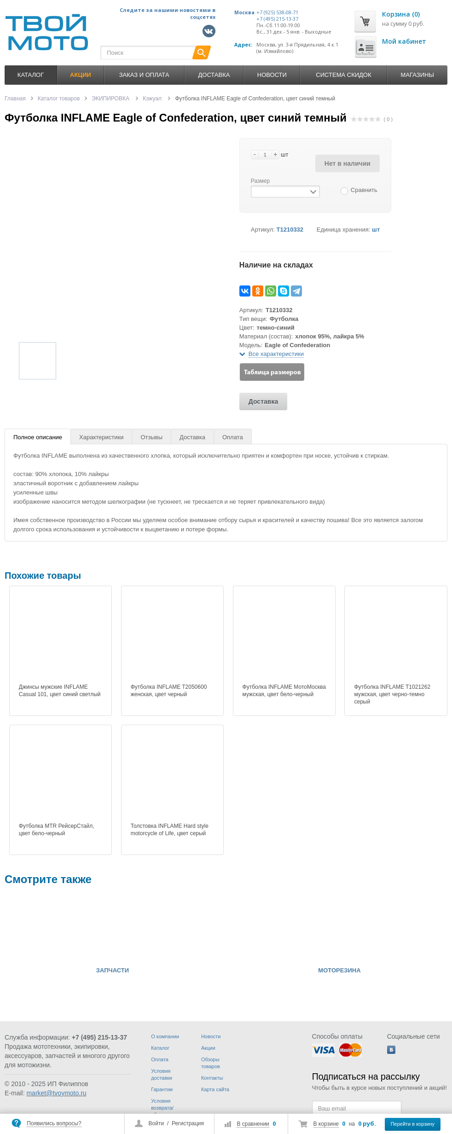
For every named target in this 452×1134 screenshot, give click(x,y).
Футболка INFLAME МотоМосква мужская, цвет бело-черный (284, 691)
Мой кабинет (404, 41)
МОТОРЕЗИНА (339, 970)
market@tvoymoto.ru (56, 1093)
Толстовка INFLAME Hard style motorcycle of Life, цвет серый (170, 830)
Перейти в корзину (413, 1124)
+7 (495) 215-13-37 (277, 19)
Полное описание (37, 437)
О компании (165, 1036)
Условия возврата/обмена (162, 1107)
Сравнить (364, 189)
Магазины (417, 74)
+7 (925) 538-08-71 (277, 12)
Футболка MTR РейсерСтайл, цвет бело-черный (56, 830)
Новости (272, 74)
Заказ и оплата (144, 74)
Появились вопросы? (54, 1123)
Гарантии (162, 1089)
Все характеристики (276, 353)
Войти (156, 1123)
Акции (208, 1048)
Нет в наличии (348, 163)
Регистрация (188, 1123)
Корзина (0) (401, 14)
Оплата (232, 437)
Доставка (214, 74)
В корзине (326, 1124)
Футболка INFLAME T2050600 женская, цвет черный (169, 691)
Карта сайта (215, 1089)
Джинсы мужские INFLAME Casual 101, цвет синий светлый (60, 691)
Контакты (212, 1078)
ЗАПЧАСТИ (112, 970)
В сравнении (253, 1124)
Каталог (30, 74)
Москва (244, 12)
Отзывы (151, 437)
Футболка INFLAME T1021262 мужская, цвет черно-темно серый (392, 694)
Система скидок (343, 74)
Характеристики (101, 437)
